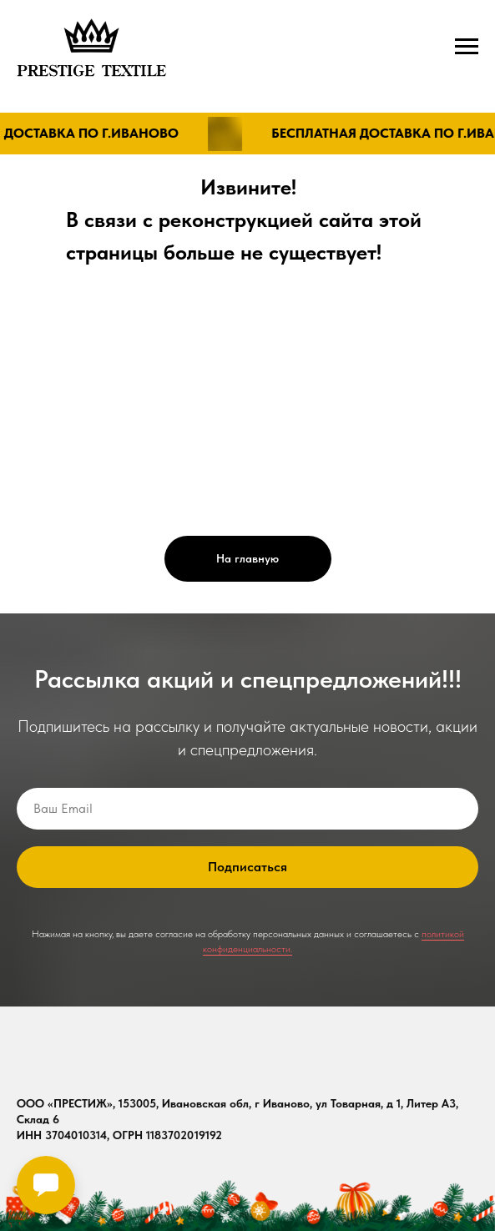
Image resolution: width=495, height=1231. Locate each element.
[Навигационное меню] (466, 46)
